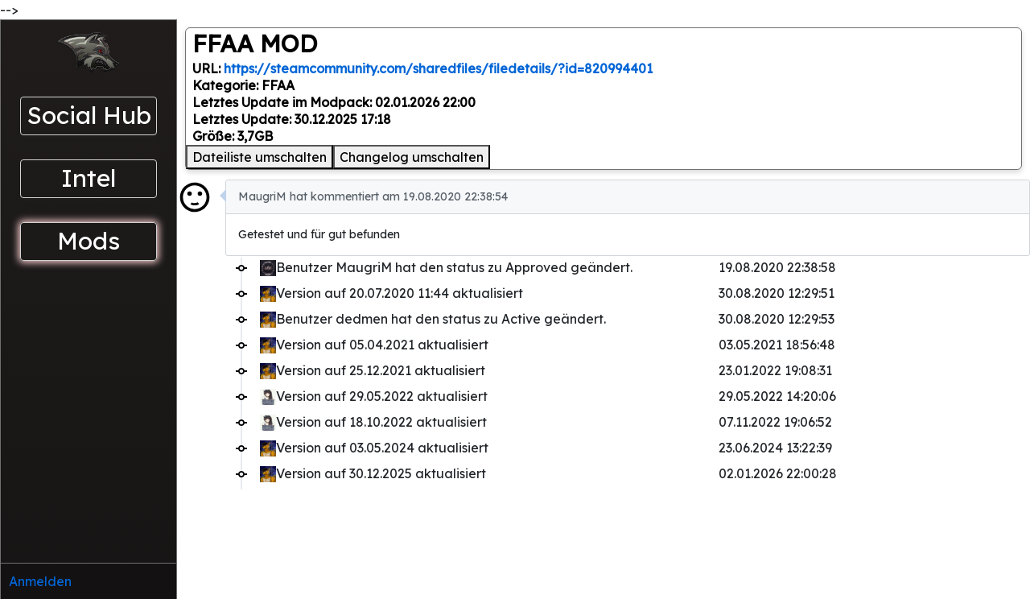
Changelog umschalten (412, 157)
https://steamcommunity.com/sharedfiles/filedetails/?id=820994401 (438, 68)
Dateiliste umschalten (259, 157)
